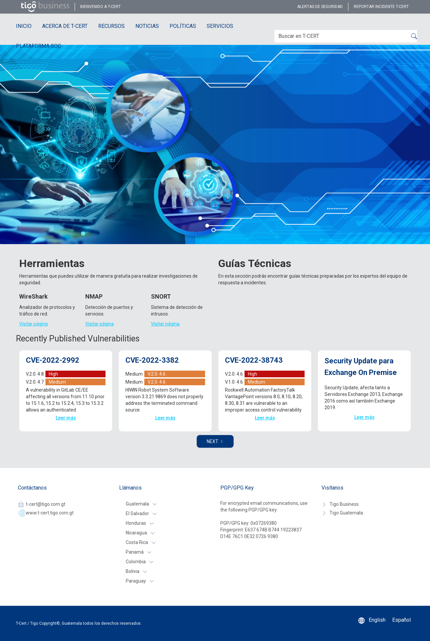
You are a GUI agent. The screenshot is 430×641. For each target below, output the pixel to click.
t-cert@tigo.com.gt (45, 504)
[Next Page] (215, 441)
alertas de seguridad (320, 6)
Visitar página (33, 323)
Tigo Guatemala (346, 512)
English (377, 620)
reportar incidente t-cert (381, 6)
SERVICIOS (220, 26)
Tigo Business (344, 504)
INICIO (24, 26)
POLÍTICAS (183, 26)
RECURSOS (111, 26)
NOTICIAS (147, 26)
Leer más (66, 417)
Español (401, 620)
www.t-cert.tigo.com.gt (50, 512)
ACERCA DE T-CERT (65, 26)
